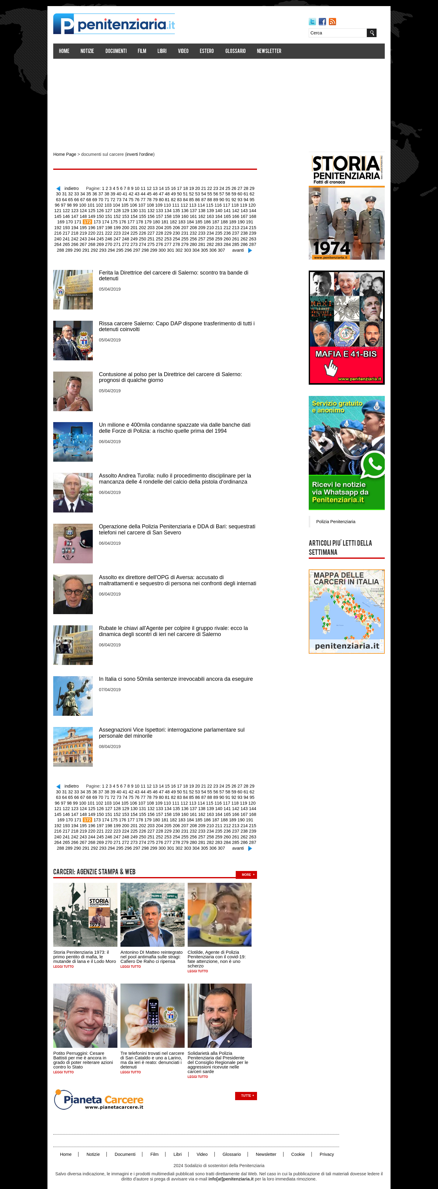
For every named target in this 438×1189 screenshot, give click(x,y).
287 (221, 242)
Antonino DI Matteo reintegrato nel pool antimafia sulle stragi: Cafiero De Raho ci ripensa (156, 949)
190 (214, 220)
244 (64, 237)
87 (192, 198)
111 (158, 204)
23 (216, 187)
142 (213, 209)
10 (139, 187)
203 (122, 226)
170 (246, 215)
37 (97, 193)
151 (89, 215)
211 (188, 226)
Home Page (69, 154)
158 (147, 215)
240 (230, 231)
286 (213, 242)
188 (198, 220)
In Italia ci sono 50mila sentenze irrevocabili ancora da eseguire (180, 674)
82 (162, 198)
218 (246, 226)
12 (150, 187)
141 (205, 209)
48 (162, 193)
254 (147, 237)
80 (150, 198)
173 (73, 220)
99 (60, 204)
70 (91, 198)
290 (246, 242)
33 (73, 193)
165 (205, 215)
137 (172, 209)
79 (145, 198)
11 (145, 187)
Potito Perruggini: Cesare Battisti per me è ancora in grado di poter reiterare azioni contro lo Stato (87, 1052)
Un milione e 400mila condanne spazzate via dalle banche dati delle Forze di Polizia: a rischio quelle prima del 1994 (179, 425)
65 (62, 198)
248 (97, 237)
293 (91, 248)
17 (180, 187)
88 (198, 198)
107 (125, 204)
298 (133, 248)
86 (186, 198)
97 (251, 198)
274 (113, 242)
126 (80, 209)
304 (182, 248)
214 (213, 226)
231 (155, 231)
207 (155, 226)
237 (205, 231)
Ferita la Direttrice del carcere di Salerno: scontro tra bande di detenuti (178, 273)
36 (91, 193)
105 (108, 204)
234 (180, 231)
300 (149, 248)
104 (100, 204)
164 (196, 215)
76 (127, 198)
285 (205, 242)
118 (216, 204)
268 (64, 242)
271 (89, 242)
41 (121, 193)
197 (72, 226)
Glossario (240, 52)
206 (147, 226)
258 (180, 237)
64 (257, 193)
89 (204, 198)
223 (89, 231)
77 (133, 198)
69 (85, 198)
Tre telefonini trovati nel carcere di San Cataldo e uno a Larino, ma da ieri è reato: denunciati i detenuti (157, 1052)
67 (73, 198)
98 (257, 198)
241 (238, 231)
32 (67, 193)
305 (191, 248)
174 (81, 220)
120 (233, 204)
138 (180, 209)
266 (246, 237)
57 (216, 193)
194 (247, 220)
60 (233, 193)
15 (168, 187)
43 (133, 193)
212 (196, 226)
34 (79, 193)
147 (255, 209)
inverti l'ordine (142, 154)
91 (216, 198)
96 (245, 198)
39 (109, 193)
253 (138, 237)
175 (90, 220)
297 (124, 248)
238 (213, 231)
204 (130, 226)
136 (163, 209)
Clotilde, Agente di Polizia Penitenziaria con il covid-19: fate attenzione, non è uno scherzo (221, 951)
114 (183, 204)
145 (238, 209)
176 (98, 220)
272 (97, 242)
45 (145, 193)
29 (251, 187)
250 (113, 237)
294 (99, 248)
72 (103, 198)
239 (221, 231)
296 (116, 248)
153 (105, 215)
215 (221, 226)
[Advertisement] (219, 102)
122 (249, 204)
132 (130, 209)
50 (174, 193)
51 (180, 193)
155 (122, 215)
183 (156, 220)
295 (108, 248)
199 (89, 226)
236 (196, 231)
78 (139, 198)
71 (97, 198)
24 (222, 187)
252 (130, 237)
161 (172, 215)
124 (64, 209)
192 (231, 220)
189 (206, 220)
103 (92, 204)
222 (80, 231)
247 (89, 237)
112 (166, 204)
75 (121, 198)
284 (196, 242)
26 (233, 187)
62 (245, 193)
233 (172, 231)
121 (241, 204)
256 (163, 237)
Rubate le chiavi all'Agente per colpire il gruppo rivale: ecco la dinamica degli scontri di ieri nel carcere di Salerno (177, 627)
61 (239, 193)
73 (109, 198)
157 (138, 215)
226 (113, 231)
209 (172, 226)
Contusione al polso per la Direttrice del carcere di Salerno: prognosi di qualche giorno (174, 374)
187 (189, 220)
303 (174, 248)
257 (172, 237)
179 (123, 220)
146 (246, 209)
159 (155, 215)
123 (257, 204)
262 (213, 237)
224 (97, 231)
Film (146, 52)
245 (72, 237)
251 (122, 237)
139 (188, 209)
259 (188, 237)
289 (238, 242)
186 (181, 220)
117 (208, 204)
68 (79, 198)
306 (199, 248)
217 (238, 226)
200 (97, 226)
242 (246, 231)
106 (116, 204)
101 (75, 204)
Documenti (120, 52)
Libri (166, 52)
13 (157, 187)
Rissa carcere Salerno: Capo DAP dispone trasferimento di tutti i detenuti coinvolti (181, 324)
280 (163, 242)
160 (163, 215)
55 (204, 193)
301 (158, 248)
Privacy (328, 1146)
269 (72, 242)
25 (227, 187)
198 (80, 226)
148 (64, 215)
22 (210, 187)
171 (255, 215)
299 (141, 248)
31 (62, 193)
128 (97, 209)
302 (166, 248)
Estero (211, 52)
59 (227, 193)
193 (239, 220)
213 (205, 226)
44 (139, 193)
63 (251, 193)
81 (156, 198)
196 (64, 226)
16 (174, 187)
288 (230, 242)
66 (67, 198)
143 (221, 209)
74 (115, 198)
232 (163, 231)
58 (222, 193)
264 (230, 237)
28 (245, 187)
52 (186, 193)
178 (115, 220)
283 (188, 242)
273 (105, 242)
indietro (75, 187)
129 (105, 209)
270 (80, 242)
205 (138, 226)
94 (233, 198)
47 (156, 193)
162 (180, 215)
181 (140, 220)
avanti (224, 248)
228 (130, 231)
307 (207, 248)
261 (205, 237)
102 (83, 204)
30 (257, 187)
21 (204, 187)
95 (239, 198)
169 (238, 215)
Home (69, 52)
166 (213, 215)
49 (168, 193)
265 (238, 237)
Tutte (250, 1088)
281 (172, 242)
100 (67, 204)
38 (103, 193)
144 (230, 209)
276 (130, 242)
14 (162, 187)
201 (105, 226)
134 (147, 209)
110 (150, 204)
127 (89, 209)
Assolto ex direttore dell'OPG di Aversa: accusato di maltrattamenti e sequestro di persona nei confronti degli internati (182, 576)
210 (180, 226)
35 (85, 193)
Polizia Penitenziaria (331, 521)
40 (115, 193)
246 (80, 237)
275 (122, 242)
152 (97, 215)
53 (192, 193)
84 (174, 198)
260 (196, 237)
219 (255, 226)
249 (105, 237)
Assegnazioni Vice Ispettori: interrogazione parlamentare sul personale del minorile (176, 728)
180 (131, 220)
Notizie (92, 52)
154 (113, 215)
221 (72, 231)
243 (255, 231)
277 (138, 242)
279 (155, 242)
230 (147, 231)
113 (175, 204)
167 (221, 215)
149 (72, 215)
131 (122, 209)
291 (255, 242)
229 (138, 231)
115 (191, 204)
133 (138, 209)
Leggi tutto (68, 959)
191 (223, 220)
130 (113, 209)
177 (106, 220)
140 (196, 209)
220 (64, 231)
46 (150, 193)
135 (155, 209)
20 (198, 187)
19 (192, 187)
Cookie (300, 1146)
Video (187, 52)
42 (127, 193)
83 (168, 198)
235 (188, 231)
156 (130, 215)
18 (186, 187)
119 (224, 204)
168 (230, 215)
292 (83, 248)
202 (113, 226)
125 (72, 209)
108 (133, 204)
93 (227, 198)
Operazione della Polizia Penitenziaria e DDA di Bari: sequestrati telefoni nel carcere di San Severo (181, 526)
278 (147, 242)
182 (148, 220)
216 (230, 226)
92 (222, 198)
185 (173, 220)
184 (165, 220)
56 (210, 193)
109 (141, 204)
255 (155, 237)
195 (256, 220)
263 (221, 237)
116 (199, 204)
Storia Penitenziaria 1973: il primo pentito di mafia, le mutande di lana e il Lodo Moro (89, 949)
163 (188, 215)
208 (163, 226)
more (250, 867)
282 (180, 242)
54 (198, 193)
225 (105, 231)
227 (122, 231)
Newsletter (274, 52)
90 (210, 198)
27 (239, 187)
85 (180, 198)
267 (255, 237)
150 (80, 215)
